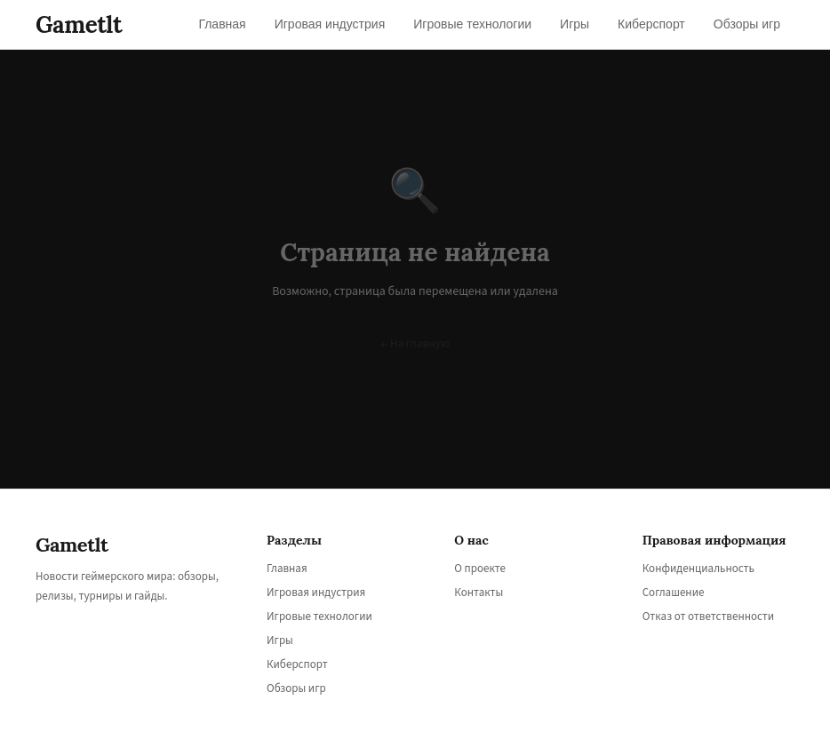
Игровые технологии (319, 617)
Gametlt (79, 24)
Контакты (478, 593)
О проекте (480, 569)
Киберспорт (297, 664)
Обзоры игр (296, 688)
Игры (280, 640)
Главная (287, 569)
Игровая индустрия (316, 593)
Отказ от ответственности (708, 617)
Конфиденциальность (698, 569)
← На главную (415, 344)
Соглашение (673, 593)
